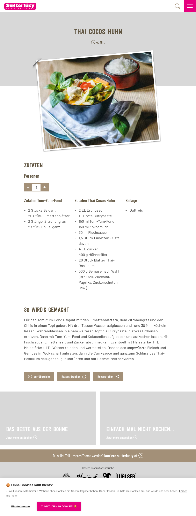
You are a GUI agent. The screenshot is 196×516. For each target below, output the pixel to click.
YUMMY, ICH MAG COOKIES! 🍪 (59, 506)
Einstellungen (20, 506)
